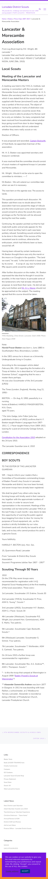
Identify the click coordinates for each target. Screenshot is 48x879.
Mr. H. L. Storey (29, 288)
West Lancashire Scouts (12, 778)
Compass (7, 758)
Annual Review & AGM (11, 807)
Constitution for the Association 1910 (18, 437)
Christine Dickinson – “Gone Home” (16, 804)
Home (4, 19)
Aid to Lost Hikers (10, 814)
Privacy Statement (10, 768)
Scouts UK (7, 774)
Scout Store (7, 771)
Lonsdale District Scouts (22, 851)
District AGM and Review (12, 811)
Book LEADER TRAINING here (14, 751)
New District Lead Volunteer (13, 794)
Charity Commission (10, 755)
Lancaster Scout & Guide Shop (14, 765)
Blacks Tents (8, 748)
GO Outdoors (8, 761)
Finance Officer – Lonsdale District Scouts (17, 817)
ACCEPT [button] (25, 871)
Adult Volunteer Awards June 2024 (16, 798)
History (10, 19)
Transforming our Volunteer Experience (17, 801)
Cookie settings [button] (12, 871)
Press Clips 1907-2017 (22, 19)
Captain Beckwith (38, 140)
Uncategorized (11, 837)
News (6, 834)
